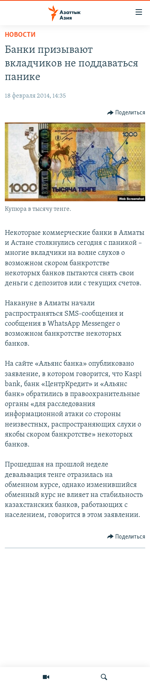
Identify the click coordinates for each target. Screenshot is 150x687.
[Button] (126, 112)
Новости (20, 35)
